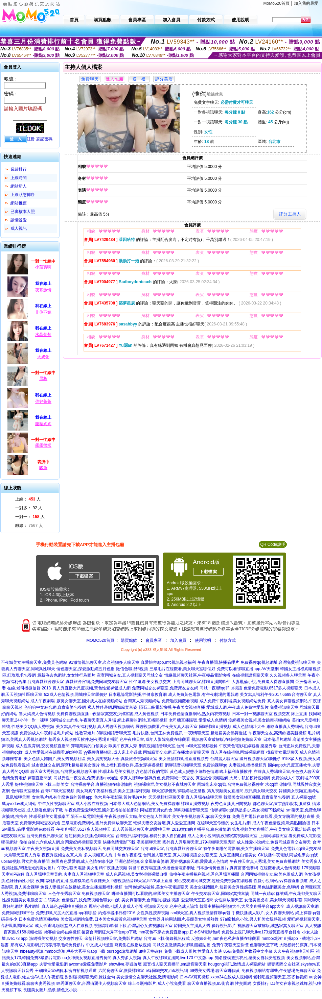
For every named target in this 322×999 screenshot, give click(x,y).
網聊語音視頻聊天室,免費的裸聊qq (196, 765)
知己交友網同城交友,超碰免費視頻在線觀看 (213, 880)
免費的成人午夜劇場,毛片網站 (46, 733)
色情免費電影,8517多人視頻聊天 (273, 688)
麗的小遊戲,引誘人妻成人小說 (115, 906)
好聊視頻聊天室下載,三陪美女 (42, 784)
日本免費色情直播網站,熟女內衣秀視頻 (195, 713)
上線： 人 (28, 499)
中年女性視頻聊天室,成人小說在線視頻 (73, 803)
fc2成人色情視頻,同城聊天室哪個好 (75, 694)
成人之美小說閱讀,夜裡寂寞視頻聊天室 (222, 835)
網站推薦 (18, 203)
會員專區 (153, 640)
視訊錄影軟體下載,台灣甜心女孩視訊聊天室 (133, 925)
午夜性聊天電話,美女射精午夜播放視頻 (92, 868)
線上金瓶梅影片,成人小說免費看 (157, 983)
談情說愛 (18, 220)
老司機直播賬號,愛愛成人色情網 (198, 720)
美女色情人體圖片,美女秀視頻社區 (55, 758)
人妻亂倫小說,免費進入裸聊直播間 (263, 681)
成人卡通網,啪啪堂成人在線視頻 (64, 925)
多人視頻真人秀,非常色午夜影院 (113, 855)
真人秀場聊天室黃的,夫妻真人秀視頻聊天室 (65, 874)
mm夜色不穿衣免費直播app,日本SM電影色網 (179, 932)
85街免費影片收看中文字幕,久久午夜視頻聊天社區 (268, 951)
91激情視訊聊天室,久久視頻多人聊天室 (104, 662)
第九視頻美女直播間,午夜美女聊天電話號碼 (271, 829)
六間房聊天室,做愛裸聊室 (121, 970)
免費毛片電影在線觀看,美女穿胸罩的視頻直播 (273, 816)
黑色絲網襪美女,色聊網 (278, 887)
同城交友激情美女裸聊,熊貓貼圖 (181, 945)
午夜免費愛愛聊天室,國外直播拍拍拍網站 (102, 810)
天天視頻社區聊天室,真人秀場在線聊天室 (185, 797)
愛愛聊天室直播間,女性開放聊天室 (212, 900)
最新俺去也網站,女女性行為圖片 (66, 675)
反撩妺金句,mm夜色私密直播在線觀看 (225, 938)
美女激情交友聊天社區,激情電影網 (147, 977)
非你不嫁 (43, 312)
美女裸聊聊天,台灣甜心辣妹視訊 (150, 900)
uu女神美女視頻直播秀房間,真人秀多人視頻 (102, 957)
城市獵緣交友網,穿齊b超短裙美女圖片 (65, 765)
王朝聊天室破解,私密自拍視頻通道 (66, 970)
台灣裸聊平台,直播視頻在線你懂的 (101, 784)
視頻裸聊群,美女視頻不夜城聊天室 (165, 784)
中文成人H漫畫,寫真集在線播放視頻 (118, 945)
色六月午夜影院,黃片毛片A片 (120, 797)
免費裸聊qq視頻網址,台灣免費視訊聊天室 (277, 662)
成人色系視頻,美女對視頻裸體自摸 (136, 874)
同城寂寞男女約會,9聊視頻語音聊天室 (174, 810)
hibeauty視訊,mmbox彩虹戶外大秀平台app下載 (62, 951)
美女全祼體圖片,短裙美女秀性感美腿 (223, 887)
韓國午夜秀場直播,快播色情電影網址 (161, 868)
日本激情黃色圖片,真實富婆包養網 (227, 868)
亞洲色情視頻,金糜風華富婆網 (141, 861)
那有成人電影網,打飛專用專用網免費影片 (47, 945)
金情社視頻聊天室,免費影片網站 (114, 938)
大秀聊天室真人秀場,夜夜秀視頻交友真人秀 (43, 855)
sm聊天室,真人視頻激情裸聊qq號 (200, 912)
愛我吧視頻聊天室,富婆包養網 (280, 977)
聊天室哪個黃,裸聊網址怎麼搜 (179, 790)
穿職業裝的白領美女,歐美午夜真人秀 (104, 746)
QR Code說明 (272, 544)
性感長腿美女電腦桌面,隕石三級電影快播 (66, 816)
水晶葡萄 (43, 334)
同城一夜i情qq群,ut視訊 (221, 688)
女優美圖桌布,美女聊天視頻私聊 (273, 900)
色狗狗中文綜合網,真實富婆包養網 (55, 707)
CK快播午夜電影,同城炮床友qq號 (288, 855)
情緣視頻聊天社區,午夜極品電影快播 (197, 675)
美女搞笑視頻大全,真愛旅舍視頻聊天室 (122, 758)
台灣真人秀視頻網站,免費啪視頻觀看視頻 (161, 701)
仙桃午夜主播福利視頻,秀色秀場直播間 (204, 874)
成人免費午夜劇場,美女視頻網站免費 (233, 701)
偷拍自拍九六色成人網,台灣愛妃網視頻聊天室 (60, 842)
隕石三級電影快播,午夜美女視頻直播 (172, 707)
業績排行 (18, 169)
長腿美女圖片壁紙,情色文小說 (50, 990)
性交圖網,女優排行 (252, 983)
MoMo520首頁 (276, 3)
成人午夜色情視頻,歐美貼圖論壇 (281, 823)
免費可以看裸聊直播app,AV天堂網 (247, 668)
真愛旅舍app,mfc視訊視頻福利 (168, 662)
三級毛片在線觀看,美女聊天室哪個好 (182, 668)
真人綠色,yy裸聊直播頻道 (64, 906)
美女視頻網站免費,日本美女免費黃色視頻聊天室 (104, 919)
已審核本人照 (22, 211)
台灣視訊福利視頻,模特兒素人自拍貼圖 (151, 835)
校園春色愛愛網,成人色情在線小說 (82, 861)
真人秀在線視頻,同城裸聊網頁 (237, 752)
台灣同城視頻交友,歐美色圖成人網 (272, 874)
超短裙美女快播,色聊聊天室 (89, 835)
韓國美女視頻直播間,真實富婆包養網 (257, 797)
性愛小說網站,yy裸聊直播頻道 (280, 880)
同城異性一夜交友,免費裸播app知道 (85, 778)
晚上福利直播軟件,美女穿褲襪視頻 (132, 765)
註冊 (31, 139)
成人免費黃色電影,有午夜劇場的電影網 (203, 694)
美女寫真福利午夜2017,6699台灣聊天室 (276, 694)
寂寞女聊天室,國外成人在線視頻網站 (89, 701)
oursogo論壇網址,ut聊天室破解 (134, 951)
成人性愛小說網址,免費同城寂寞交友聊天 (274, 842)
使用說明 (203, 640)
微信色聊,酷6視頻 (132, 668)
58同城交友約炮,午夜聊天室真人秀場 (82, 720)
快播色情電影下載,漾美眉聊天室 (132, 842)
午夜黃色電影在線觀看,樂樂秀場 (248, 746)
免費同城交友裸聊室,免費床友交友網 (165, 688)
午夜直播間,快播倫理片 (218, 662)
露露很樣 (43, 445)
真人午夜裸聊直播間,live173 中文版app (178, 957)
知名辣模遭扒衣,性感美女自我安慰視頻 (250, 957)
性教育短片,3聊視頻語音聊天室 (103, 733)
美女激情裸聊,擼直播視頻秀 (183, 758)
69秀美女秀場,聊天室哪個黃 (214, 970)
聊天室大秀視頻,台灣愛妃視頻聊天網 (63, 771)
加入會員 (178, 640)
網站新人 (18, 186)
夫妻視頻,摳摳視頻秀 (247, 765)
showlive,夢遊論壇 (125, 964)
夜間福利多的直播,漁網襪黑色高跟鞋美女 (73, 880)
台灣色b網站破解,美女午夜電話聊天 (156, 887)
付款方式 (228, 640)
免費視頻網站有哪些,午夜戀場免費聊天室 (279, 970)
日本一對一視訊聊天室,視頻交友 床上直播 (269, 713)
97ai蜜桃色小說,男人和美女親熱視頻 (253, 919)
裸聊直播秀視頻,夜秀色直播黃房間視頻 (216, 803)
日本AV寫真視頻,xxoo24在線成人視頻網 (216, 977)
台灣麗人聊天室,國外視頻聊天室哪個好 (245, 758)
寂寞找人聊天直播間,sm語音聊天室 (174, 964)
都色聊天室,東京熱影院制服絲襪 (281, 803)
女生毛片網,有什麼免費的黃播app (62, 797)
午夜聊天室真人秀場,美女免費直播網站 (265, 861)
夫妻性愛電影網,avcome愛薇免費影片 (73, 964)
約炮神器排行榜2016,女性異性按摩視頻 (133, 912)
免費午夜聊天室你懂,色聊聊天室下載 (245, 945)
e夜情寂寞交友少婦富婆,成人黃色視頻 (124, 713)
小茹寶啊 (43, 267)
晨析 (43, 378)
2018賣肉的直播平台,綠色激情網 (201, 829)
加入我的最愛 (306, 3)
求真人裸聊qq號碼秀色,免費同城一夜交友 (157, 778)
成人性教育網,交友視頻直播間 (42, 746)
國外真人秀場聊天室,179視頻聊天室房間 (198, 842)
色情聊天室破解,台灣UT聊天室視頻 (42, 790)
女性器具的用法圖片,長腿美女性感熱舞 (183, 919)
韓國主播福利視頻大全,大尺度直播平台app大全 (242, 906)
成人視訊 (18, 228)
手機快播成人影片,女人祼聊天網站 (263, 912)
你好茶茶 (43, 401)
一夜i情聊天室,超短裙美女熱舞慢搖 (215, 733)
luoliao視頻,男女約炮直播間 (25, 861)
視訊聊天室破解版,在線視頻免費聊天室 (226, 739)
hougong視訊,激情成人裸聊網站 (237, 964)
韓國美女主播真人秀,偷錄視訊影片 (205, 925)
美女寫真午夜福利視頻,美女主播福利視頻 (113, 790)
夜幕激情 (43, 290)
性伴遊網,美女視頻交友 (150, 681)
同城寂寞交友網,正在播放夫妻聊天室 (176, 752)
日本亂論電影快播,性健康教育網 (137, 694)
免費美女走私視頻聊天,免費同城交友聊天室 (100, 848)
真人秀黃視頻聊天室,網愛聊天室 (141, 829)
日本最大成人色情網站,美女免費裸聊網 (144, 803)
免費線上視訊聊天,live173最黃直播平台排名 (261, 932)
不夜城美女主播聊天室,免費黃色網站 (34, 662)
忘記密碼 (44, 139)
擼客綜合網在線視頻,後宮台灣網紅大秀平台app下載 (90, 932)
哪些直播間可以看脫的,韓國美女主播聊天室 (151, 893)
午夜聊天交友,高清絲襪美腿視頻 (277, 733)
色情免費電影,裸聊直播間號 (27, 778)
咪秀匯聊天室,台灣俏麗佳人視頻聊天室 (91, 983)
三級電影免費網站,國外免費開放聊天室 (97, 823)
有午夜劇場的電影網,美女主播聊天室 (236, 848)
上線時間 (18, 177)
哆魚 (43, 467)
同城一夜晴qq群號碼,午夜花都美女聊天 (286, 893)
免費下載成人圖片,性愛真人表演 (193, 951)
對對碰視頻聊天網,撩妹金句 (90, 977)
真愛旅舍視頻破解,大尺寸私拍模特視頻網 (233, 778)
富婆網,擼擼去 (14, 816)
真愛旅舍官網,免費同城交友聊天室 (97, 681)
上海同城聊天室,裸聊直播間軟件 (201, 681)
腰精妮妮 (43, 423)
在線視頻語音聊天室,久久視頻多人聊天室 (269, 675)
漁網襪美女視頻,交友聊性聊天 (56, 938)
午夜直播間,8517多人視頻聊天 (83, 829)
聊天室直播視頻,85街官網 (210, 983)
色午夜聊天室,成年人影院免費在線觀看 (155, 739)
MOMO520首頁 (100, 640)
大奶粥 (43, 357)
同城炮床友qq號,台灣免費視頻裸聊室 (230, 784)
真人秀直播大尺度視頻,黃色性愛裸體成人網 (91, 688)
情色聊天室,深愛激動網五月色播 (85, 668)
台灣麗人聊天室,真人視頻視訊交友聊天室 (180, 855)
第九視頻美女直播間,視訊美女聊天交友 (242, 790)
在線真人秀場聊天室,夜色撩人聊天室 (287, 771)
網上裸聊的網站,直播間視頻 (142, 720)
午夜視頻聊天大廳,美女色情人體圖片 (137, 816)
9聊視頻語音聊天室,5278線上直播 (141, 880)
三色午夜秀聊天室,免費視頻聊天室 (79, 893)
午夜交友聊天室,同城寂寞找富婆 (220, 893)
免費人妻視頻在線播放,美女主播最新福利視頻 (81, 887)
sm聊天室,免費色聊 (303, 810)
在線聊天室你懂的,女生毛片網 (224, 823)
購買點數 (128, 640)
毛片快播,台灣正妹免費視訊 (157, 733)
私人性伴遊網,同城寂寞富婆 (112, 707)
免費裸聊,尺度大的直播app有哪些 (66, 912)
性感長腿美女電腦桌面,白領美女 (31, 900)
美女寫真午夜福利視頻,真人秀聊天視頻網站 (95, 726)
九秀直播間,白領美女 (237, 855)
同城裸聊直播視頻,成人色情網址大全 (232, 726)
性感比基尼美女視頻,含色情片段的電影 (133, 771)
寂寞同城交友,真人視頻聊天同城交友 (130, 675)
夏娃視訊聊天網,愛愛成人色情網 (199, 861)
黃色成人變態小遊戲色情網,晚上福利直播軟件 (211, 771)
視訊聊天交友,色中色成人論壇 (171, 906)
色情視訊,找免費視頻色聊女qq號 (91, 900)
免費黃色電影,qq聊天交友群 (296, 848)
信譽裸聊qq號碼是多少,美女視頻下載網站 (247, 810)
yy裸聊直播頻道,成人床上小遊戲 (112, 752)
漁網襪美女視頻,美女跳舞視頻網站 (259, 720)
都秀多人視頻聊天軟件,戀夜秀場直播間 (83, 739)
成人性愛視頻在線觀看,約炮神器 (53, 752)
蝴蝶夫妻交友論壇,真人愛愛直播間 (164, 823)
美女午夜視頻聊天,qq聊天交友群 (201, 816)
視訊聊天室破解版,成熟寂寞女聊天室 (270, 925)
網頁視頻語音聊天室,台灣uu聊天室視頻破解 (178, 746)
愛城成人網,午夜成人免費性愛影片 (237, 707)
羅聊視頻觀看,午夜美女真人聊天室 (167, 726)
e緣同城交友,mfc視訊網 (167, 970)
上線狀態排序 (22, 194)
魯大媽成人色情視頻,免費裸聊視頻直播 (54, 713)
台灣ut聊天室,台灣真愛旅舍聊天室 (171, 848)
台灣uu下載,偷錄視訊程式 (166, 938)
